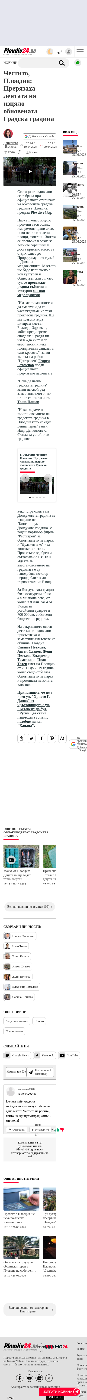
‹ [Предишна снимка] (25, 478)
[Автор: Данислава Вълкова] (10, 145)
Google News (16, 1055)
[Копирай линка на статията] (31, 738)
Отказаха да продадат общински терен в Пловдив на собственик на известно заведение (19, 1267)
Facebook (44, 1055)
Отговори (17, 1129)
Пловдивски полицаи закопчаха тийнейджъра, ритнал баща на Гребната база (78, 165)
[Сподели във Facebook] (41, 738)
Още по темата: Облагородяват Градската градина (25, 832)
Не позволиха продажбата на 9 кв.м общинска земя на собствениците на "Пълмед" (78, 231)
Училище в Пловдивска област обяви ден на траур (78, 187)
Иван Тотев (15, 946)
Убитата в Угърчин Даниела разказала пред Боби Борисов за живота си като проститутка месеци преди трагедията (78, 274)
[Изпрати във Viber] (52, 738)
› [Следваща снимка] (48, 478)
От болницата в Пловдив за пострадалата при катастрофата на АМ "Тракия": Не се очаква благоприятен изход (78, 252)
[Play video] (30, 171)
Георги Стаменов (33, 363)
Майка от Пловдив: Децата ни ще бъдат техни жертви (17, 875)
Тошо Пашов (28, 402)
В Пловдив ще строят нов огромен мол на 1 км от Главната (78, 144)
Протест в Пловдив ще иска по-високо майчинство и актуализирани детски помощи (19, 1218)
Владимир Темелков (33, 658)
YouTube (68, 1055)
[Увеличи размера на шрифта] (62, 738)
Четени (39, 1021)
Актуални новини (17, 1021)
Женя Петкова (17, 977)
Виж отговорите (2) (40, 1130)
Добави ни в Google (40, 136)
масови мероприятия (31, 293)
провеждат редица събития (31, 284)
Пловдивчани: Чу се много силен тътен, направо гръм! (78, 209)
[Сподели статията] (21, 738)
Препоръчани (14, 1031)
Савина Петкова (31, 647)
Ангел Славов (29, 651)
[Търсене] (38, 63)
